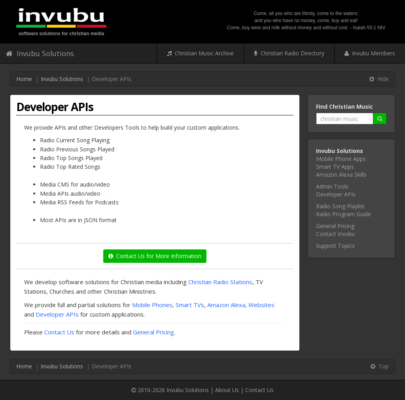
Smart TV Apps (335, 166)
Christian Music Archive (200, 53)
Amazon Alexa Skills (341, 174)
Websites (261, 305)
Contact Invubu (335, 234)
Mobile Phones (152, 305)
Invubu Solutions (40, 53)
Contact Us (59, 332)
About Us (227, 390)
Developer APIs (57, 314)
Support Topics (335, 245)
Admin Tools (332, 186)
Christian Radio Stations (220, 282)
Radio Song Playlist (340, 206)
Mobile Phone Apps (341, 158)
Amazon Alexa (226, 305)
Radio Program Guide (343, 214)
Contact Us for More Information (154, 256)
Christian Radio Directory (289, 53)
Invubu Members (369, 53)
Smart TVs (190, 305)
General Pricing (153, 332)
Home (24, 79)
